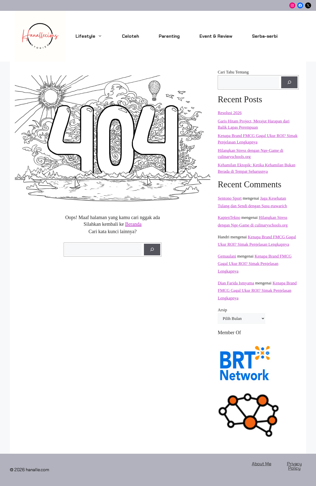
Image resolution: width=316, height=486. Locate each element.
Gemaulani (227, 256)
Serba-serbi (264, 36)
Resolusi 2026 (230, 112)
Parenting (169, 36)
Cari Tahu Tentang (233, 72)
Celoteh (130, 36)
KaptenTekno (229, 217)
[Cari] (152, 250)
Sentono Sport (230, 198)
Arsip (222, 310)
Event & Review (215, 36)
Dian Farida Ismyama (236, 283)
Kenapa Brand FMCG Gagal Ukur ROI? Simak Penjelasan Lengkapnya (255, 264)
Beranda (133, 224)
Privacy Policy (294, 466)
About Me (261, 464)
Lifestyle (94, 36)
